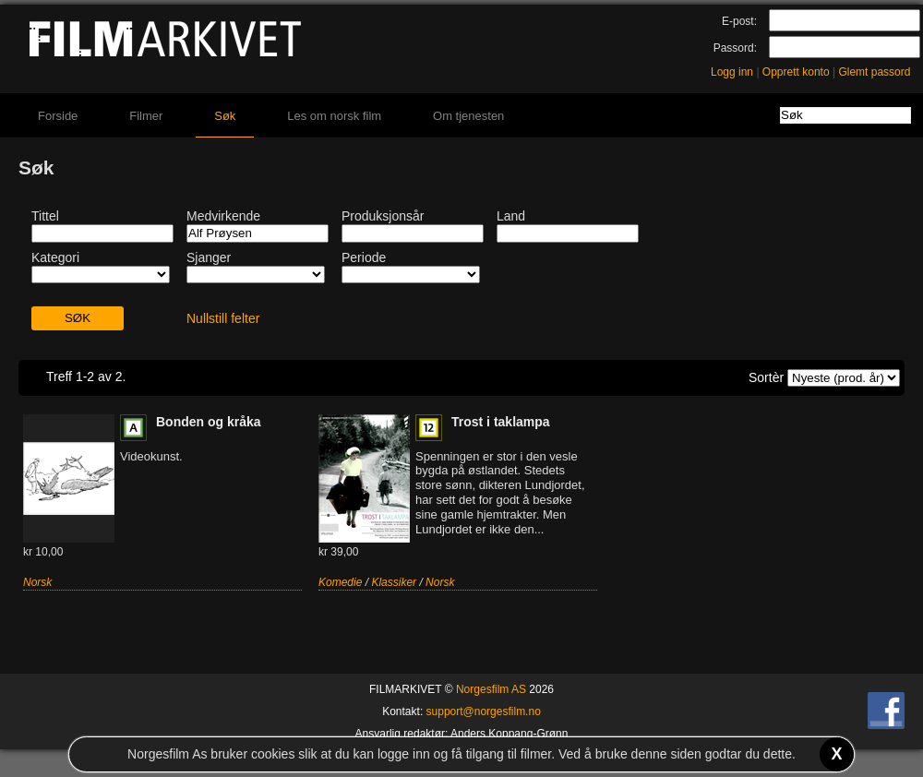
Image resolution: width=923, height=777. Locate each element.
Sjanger (208, 257)
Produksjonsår (383, 216)
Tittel (45, 216)
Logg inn (732, 72)
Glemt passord (874, 72)
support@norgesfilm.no (483, 711)
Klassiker (393, 582)
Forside (58, 116)
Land (511, 216)
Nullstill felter (222, 318)
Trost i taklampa (500, 421)
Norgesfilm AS (491, 689)
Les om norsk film (334, 116)
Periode (364, 257)
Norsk (37, 582)
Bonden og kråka (208, 421)
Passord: (735, 48)
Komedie (340, 582)
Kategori (55, 257)
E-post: (739, 21)
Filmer (145, 116)
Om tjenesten (468, 116)
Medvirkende (223, 216)
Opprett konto (796, 72)
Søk (224, 116)
